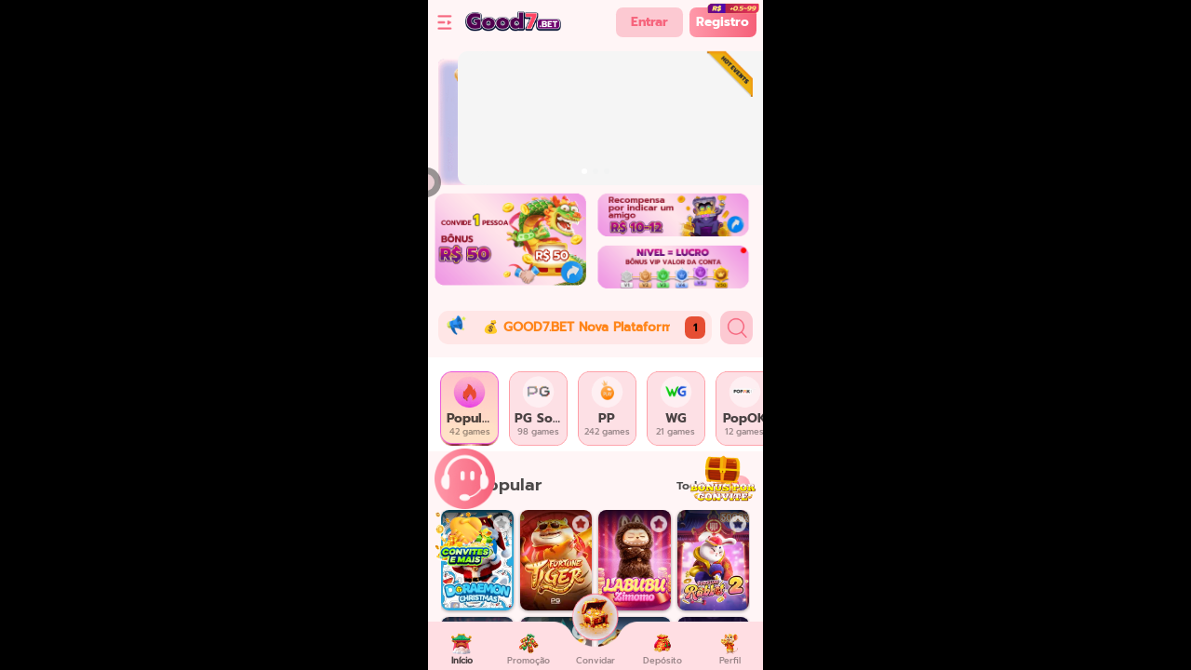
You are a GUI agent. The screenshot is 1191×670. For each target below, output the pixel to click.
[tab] (469, 408)
